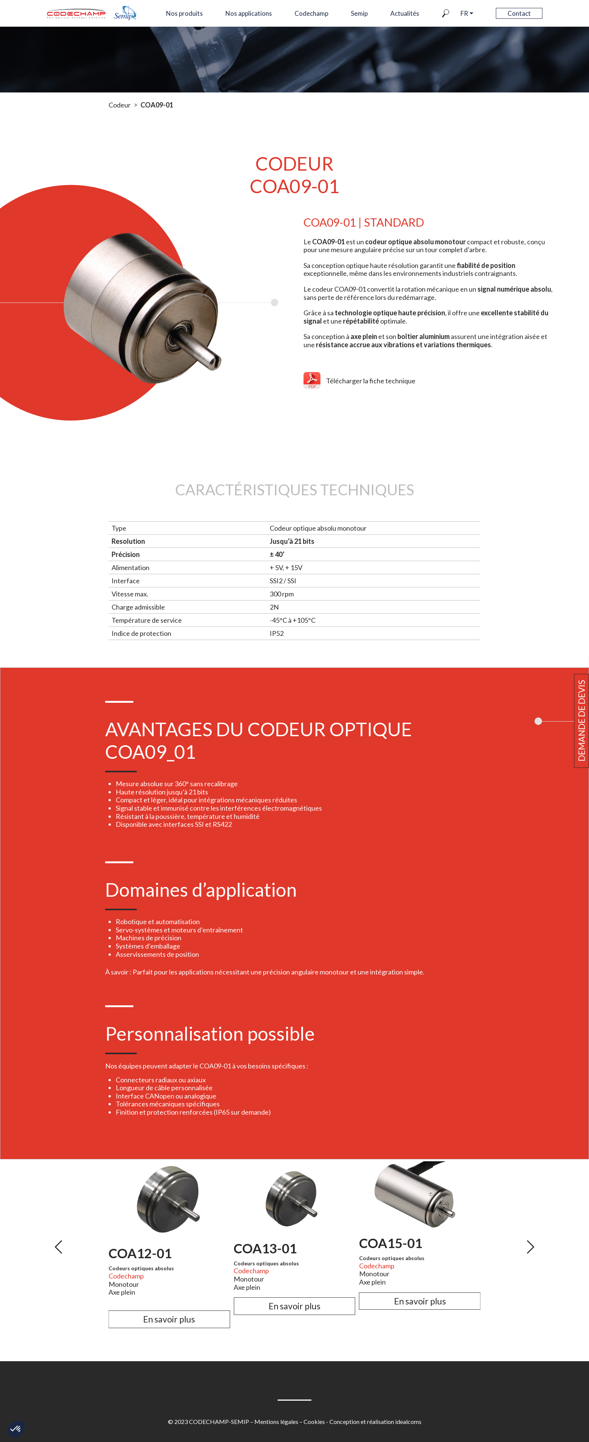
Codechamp (311, 13)
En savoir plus (169, 1319)
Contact (519, 13)
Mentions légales (276, 1421)
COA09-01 (156, 105)
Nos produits (184, 13)
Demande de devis (581, 721)
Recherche (451, 13)
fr (464, 13)
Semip (359, 13)
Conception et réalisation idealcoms (375, 1421)
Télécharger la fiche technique (370, 381)
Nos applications (248, 13)
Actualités (404, 13)
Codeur (120, 105)
